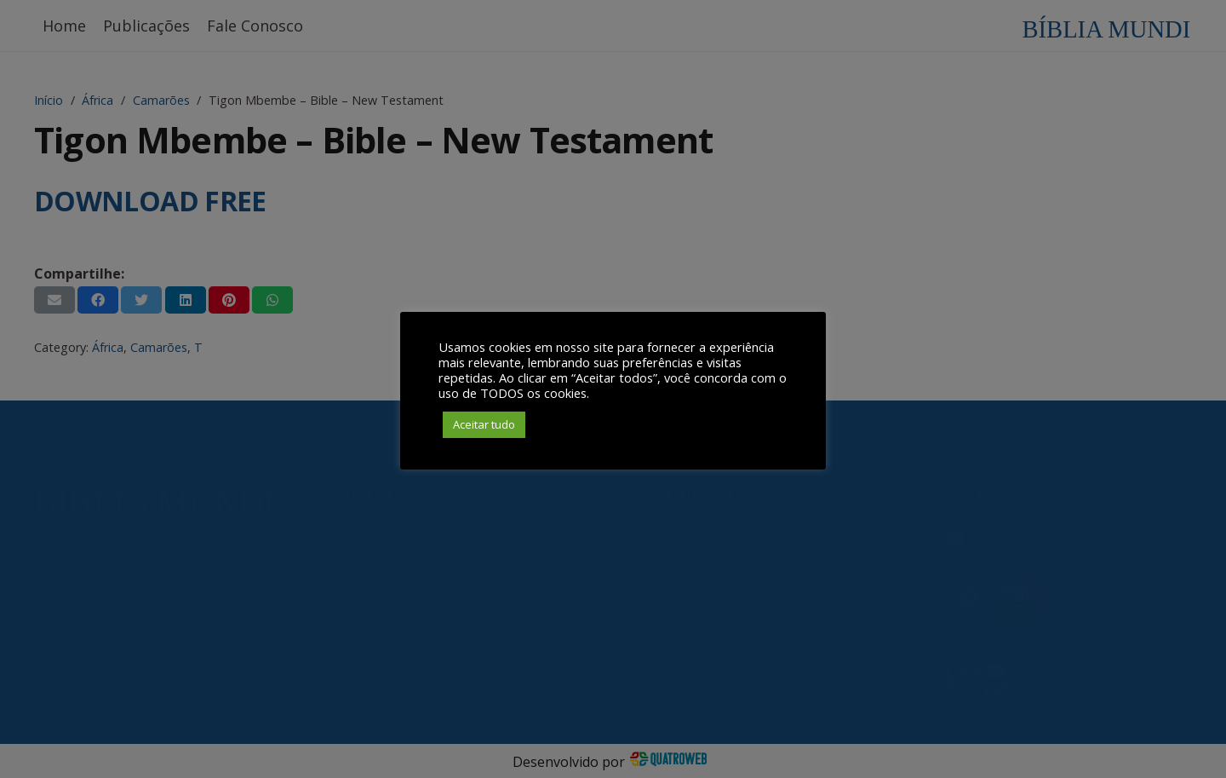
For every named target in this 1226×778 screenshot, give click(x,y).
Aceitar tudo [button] (484, 424)
